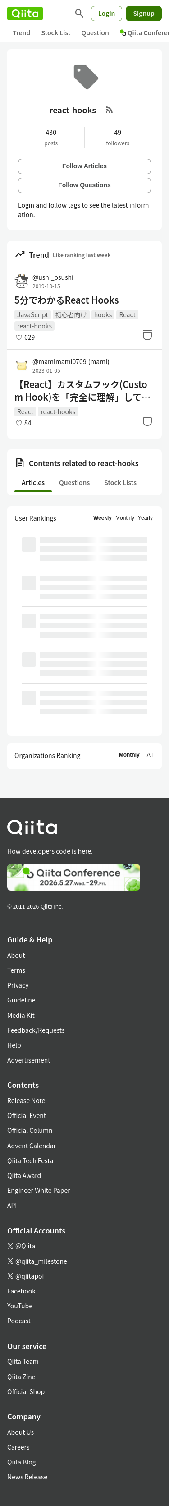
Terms (16, 970)
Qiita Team (23, 1361)
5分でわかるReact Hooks (66, 300)
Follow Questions (84, 185)
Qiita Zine (21, 1376)
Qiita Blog (21, 1461)
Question (95, 32)
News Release (27, 1476)
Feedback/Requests (36, 1030)
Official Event (26, 1115)
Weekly (102, 518)
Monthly (124, 518)
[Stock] (147, 335)
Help (14, 1044)
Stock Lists (120, 482)
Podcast (19, 1320)
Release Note (26, 1100)
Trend (21, 32)
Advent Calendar (31, 1145)
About (16, 955)
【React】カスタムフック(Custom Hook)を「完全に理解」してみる (82, 390)
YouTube (19, 1305)
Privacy (17, 984)
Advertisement (28, 1059)
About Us (20, 1432)
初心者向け (71, 314)
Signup (144, 13)
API (12, 1205)
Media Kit (21, 1015)
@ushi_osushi (52, 277)
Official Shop (26, 1391)
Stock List (55, 32)
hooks (103, 314)
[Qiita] (25, 13)
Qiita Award (24, 1175)
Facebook (21, 1290)
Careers (18, 1446)
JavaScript (32, 314)
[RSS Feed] (109, 110)
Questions (74, 482)
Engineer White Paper (38, 1190)
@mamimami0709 (71, 361)
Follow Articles (84, 166)
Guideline (21, 999)
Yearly (145, 518)
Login (106, 13)
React (127, 314)
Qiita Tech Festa (30, 1160)
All (150, 755)
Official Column (30, 1130)
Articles (33, 482)
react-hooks (34, 325)
